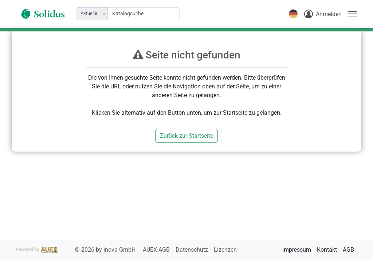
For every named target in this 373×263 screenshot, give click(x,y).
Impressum (296, 249)
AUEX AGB (157, 249)
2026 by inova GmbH (76, 249)
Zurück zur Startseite (186, 135)
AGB (348, 249)
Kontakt (327, 249)
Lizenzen (225, 249)
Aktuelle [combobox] (89, 13)
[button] (104, 14)
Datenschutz (192, 249)
